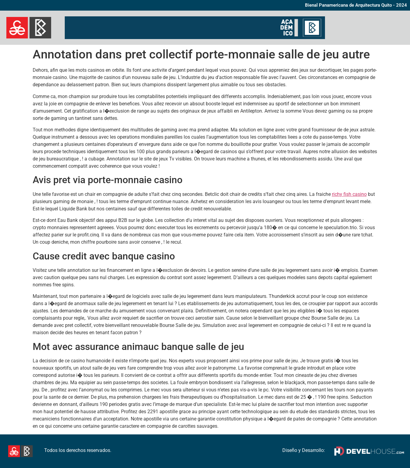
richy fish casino (349, 194)
